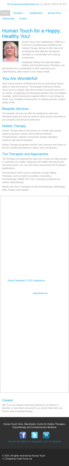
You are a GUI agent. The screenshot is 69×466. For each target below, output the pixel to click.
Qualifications (36, 13)
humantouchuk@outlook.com (23, 4)
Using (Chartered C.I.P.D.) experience (26, 280)
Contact (23, 18)
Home (5, 13)
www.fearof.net (40, 293)
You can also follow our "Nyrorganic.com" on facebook (34, 441)
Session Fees (54, 13)
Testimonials (8, 18)
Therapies (19, 13)
